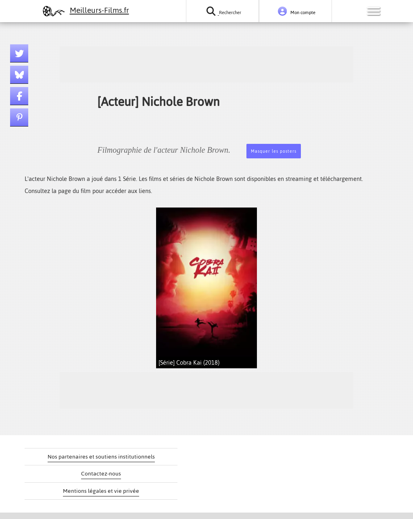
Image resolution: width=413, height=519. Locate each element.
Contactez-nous (101, 473)
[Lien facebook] (19, 96)
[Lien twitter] (19, 53)
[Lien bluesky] (19, 75)
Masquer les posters (273, 151)
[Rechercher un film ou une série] (222, 11)
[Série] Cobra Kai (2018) (189, 362)
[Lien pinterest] (19, 117)
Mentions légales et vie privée (101, 491)
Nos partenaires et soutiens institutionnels (101, 456)
